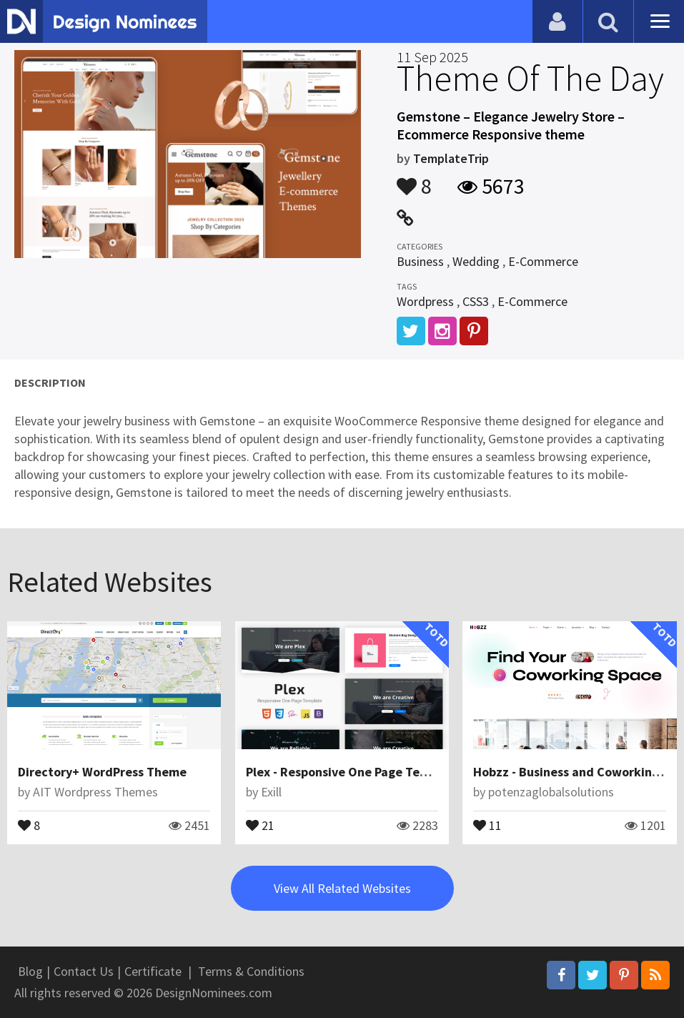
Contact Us (84, 971)
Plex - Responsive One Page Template (353, 772)
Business (420, 261)
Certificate (153, 971)
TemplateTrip (451, 158)
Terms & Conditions (251, 971)
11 (487, 824)
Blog (30, 971)
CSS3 (475, 301)
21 (260, 824)
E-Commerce (543, 261)
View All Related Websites (342, 888)
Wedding (476, 261)
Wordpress (425, 301)
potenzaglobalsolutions (551, 792)
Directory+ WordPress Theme (102, 772)
